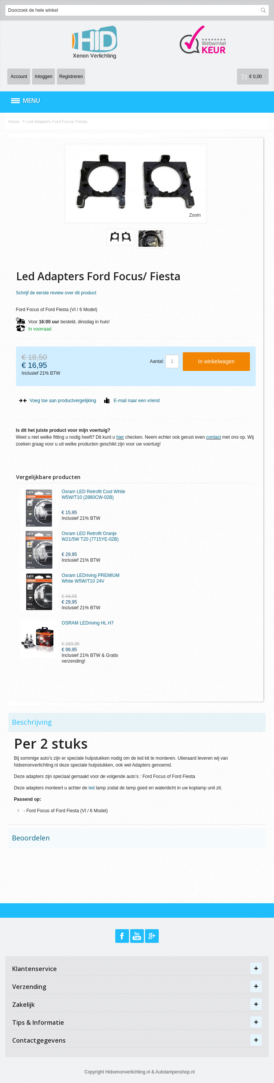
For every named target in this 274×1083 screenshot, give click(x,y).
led (92, 788)
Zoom (195, 215)
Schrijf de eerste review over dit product (56, 293)
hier (120, 437)
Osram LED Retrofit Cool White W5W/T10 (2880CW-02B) (94, 494)
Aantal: (157, 361)
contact (213, 437)
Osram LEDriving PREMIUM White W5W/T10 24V (90, 578)
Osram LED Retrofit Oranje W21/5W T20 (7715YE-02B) (90, 536)
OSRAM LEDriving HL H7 (88, 623)
